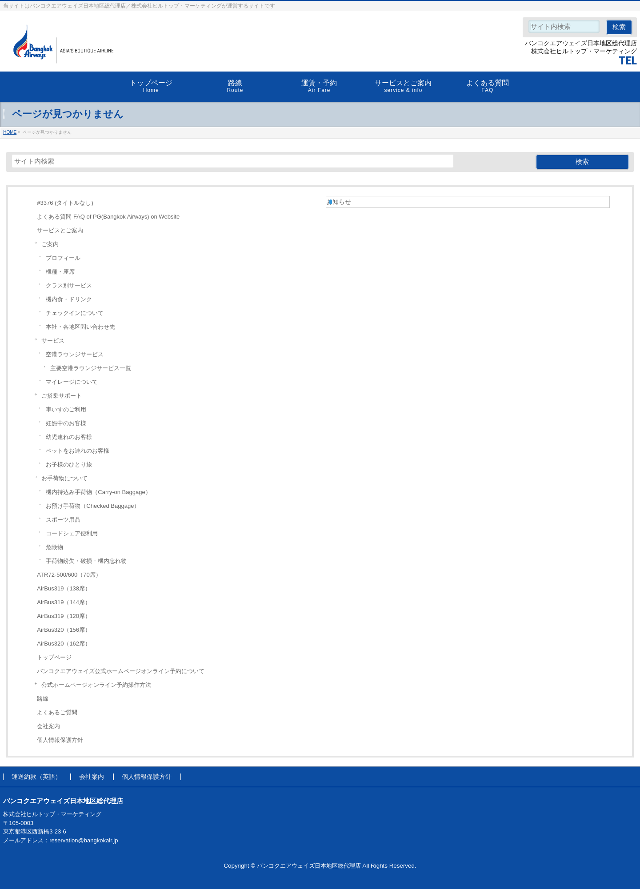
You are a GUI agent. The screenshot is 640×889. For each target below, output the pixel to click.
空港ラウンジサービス (75, 354)
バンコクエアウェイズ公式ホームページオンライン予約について (120, 671)
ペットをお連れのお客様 (77, 450)
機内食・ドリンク (69, 299)
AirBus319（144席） (64, 602)
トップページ (54, 657)
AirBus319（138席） (64, 588)
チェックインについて (75, 313)
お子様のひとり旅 (69, 464)
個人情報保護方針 (60, 740)
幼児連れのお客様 (69, 437)
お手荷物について (64, 478)
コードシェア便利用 (72, 533)
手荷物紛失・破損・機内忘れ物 (86, 561)
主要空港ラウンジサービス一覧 (90, 368)
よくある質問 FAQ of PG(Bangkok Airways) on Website (108, 216)
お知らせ (338, 201)
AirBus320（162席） (64, 643)
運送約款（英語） (36, 776)
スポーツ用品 (63, 519)
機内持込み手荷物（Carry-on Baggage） (98, 492)
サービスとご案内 (60, 230)
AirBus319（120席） (64, 616)
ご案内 (50, 244)
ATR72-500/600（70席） (69, 574)
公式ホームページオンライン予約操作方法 (96, 685)
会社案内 (48, 726)
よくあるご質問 (57, 712)
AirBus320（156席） (64, 629)
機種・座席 (60, 271)
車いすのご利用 (66, 409)
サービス (52, 340)
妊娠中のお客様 (66, 423)
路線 (42, 698)
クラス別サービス (69, 285)
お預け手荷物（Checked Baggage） (93, 505)
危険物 (54, 547)
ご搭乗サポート (61, 395)
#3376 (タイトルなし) (65, 202)
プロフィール (63, 258)
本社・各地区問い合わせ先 (80, 326)
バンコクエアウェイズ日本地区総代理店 (309, 865)
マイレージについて (72, 382)
